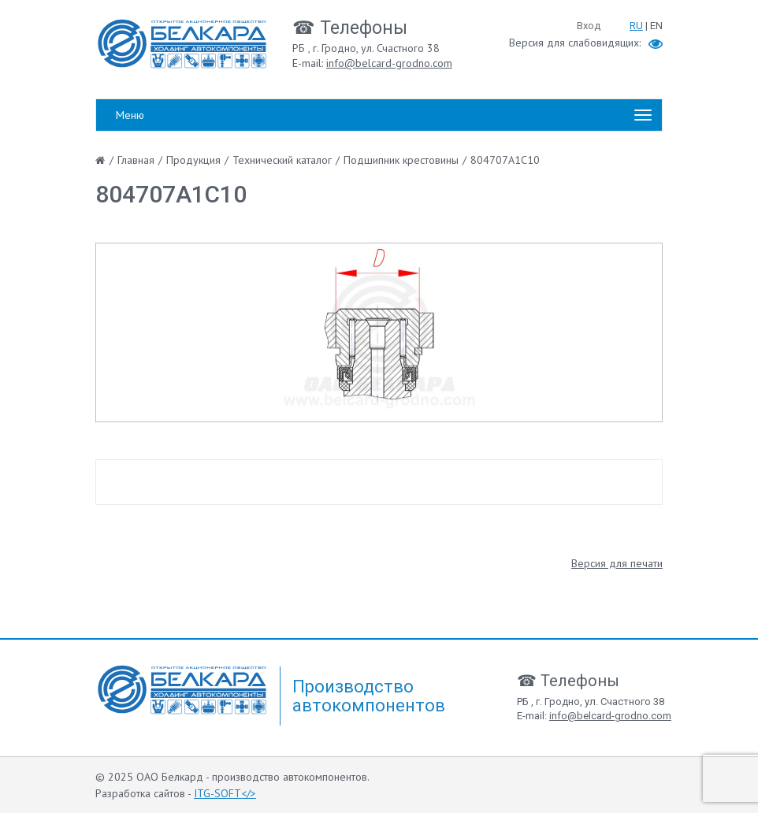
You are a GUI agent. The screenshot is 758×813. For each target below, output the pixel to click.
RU (636, 26)
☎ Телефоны (349, 28)
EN (656, 26)
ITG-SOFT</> (225, 793)
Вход (588, 26)
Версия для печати (617, 563)
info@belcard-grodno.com (389, 63)
